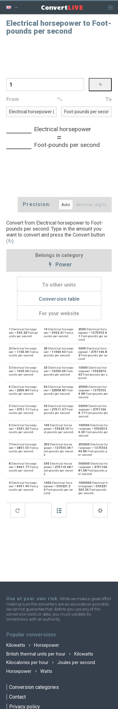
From (12, 99)
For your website (59, 313)
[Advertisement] (59, 56)
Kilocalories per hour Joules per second (50, 662)
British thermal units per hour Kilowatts (49, 654)
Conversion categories (34, 687)
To (108, 99)
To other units (59, 285)
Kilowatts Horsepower (32, 645)
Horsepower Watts (29, 671)
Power (59, 265)
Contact (17, 697)
